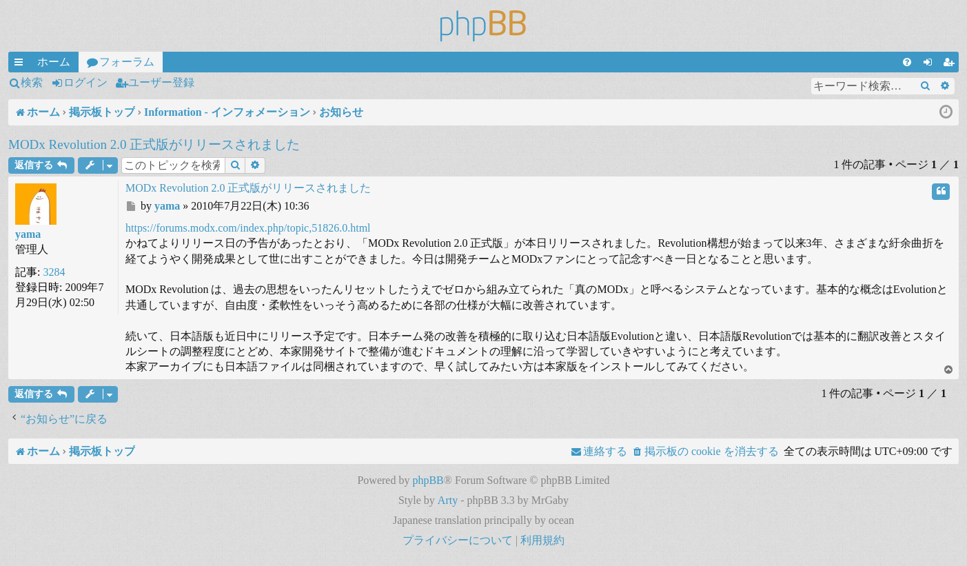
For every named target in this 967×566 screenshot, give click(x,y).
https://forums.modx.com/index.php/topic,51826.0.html (248, 228)
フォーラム (126, 62)
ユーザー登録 (161, 82)
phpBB (427, 480)
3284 (54, 272)
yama (28, 234)
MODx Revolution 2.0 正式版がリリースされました (154, 144)
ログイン (85, 82)
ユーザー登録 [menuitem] (951, 64)
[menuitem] (907, 62)
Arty (448, 500)
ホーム (53, 62)
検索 (32, 82)
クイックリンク (21, 64)
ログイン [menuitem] (930, 64)
